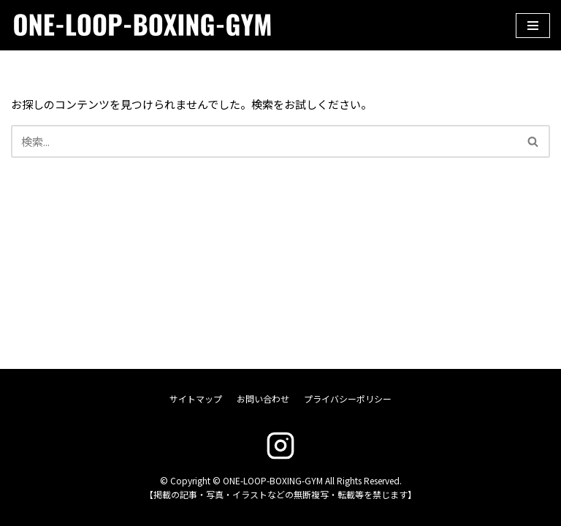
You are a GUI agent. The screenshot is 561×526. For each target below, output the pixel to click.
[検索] (264, 141)
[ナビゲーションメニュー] (533, 25)
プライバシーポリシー (348, 398)
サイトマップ (195, 398)
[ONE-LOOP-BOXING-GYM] (120, 25)
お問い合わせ (263, 398)
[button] (532, 141)
